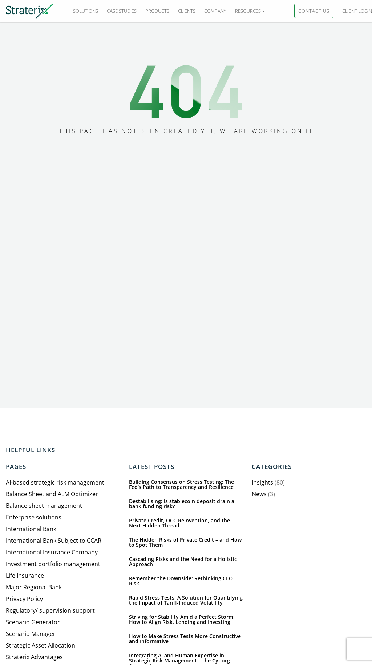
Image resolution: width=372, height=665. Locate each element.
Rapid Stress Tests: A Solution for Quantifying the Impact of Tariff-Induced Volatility (186, 600)
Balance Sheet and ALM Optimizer (52, 494)
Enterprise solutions (33, 517)
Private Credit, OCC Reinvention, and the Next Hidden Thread (179, 523)
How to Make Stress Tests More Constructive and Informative (185, 639)
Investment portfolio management (53, 564)
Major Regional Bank (34, 587)
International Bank (31, 529)
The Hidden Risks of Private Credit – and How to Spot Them (185, 542)
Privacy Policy (24, 599)
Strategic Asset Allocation (40, 645)
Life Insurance (25, 576)
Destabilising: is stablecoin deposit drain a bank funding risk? (181, 504)
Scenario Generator (33, 622)
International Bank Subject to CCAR (53, 541)
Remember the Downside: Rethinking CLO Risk (181, 581)
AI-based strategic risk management (55, 482)
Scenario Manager (31, 634)
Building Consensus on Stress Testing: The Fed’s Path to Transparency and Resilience (181, 484)
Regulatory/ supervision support (50, 610)
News (259, 494)
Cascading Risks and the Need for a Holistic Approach (183, 562)
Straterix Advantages (34, 657)
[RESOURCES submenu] (263, 10)
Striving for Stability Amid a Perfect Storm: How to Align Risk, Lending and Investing (182, 619)
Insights (262, 482)
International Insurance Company (52, 552)
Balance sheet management (44, 506)
